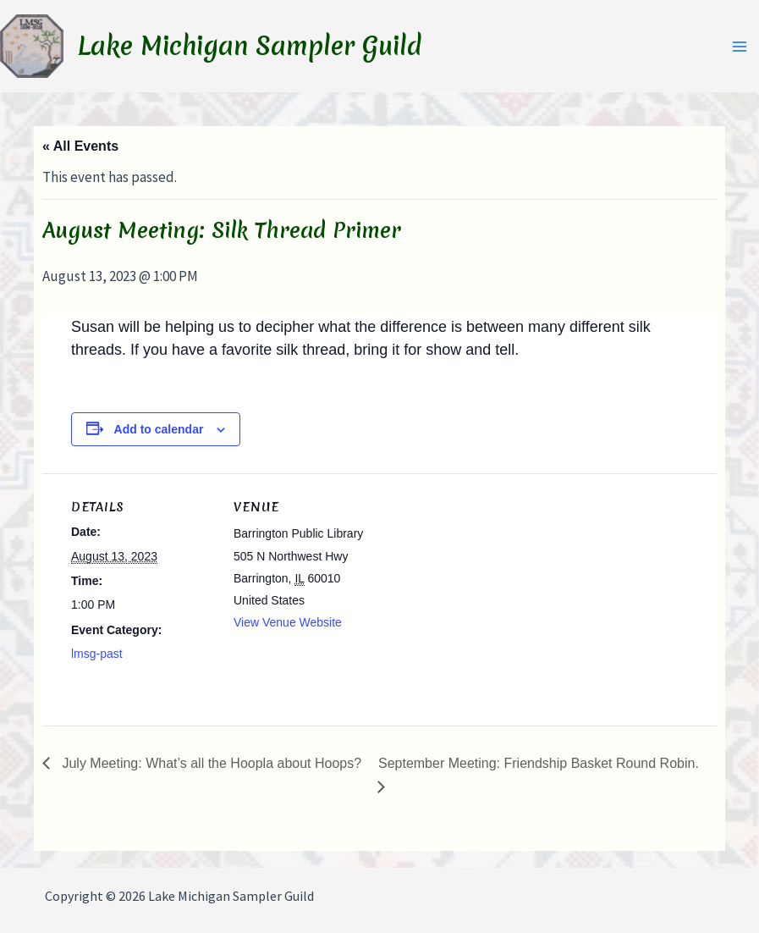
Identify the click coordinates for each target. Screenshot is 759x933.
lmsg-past (97, 653)
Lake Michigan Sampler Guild (249, 46)
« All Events (80, 146)
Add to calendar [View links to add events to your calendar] (159, 429)
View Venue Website (288, 622)
